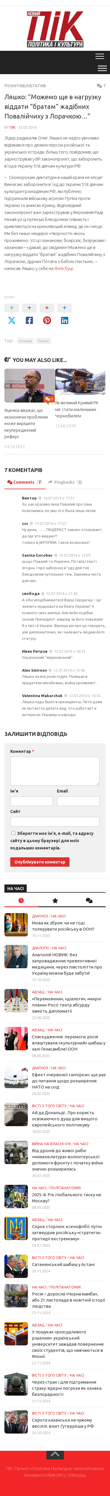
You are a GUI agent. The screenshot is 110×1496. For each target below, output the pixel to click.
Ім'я (14, 791)
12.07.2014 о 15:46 (69, 670)
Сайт (15, 811)
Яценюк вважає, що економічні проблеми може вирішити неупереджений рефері (26, 423)
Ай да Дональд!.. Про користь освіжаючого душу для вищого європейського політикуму (64, 1118)
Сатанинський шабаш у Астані (63, 1264)
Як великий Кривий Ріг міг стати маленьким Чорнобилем (77, 409)
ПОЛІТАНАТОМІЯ (65, 1188)
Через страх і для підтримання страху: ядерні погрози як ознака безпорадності (66, 1388)
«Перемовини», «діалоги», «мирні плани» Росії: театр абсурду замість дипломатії (66, 1004)
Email (62, 791)
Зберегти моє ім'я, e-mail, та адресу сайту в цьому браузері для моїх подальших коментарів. (52, 840)
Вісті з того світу (49, 1106)
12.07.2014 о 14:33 (84, 696)
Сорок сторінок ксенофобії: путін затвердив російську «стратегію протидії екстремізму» (67, 1232)
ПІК (13, 127)
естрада (25, 341)
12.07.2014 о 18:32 (69, 651)
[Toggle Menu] (102, 68)
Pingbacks (65, 482)
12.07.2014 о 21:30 (61, 593)
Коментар (22, 751)
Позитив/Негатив (25, 85)
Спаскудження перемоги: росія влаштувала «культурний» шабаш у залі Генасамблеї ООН (68, 1042)
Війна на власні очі (51, 1144)
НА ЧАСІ (58, 916)
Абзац (38, 992)
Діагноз (40, 916)
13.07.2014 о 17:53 (50, 523)
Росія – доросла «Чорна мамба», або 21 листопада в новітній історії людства (68, 1300)
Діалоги (40, 948)
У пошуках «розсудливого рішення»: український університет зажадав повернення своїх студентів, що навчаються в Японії (68, 1344)
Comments (25, 482)
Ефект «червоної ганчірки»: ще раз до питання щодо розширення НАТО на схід (69, 1080)
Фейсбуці (63, 268)
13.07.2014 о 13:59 (74, 555)
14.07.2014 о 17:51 (59, 498)
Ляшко (43, 341)
